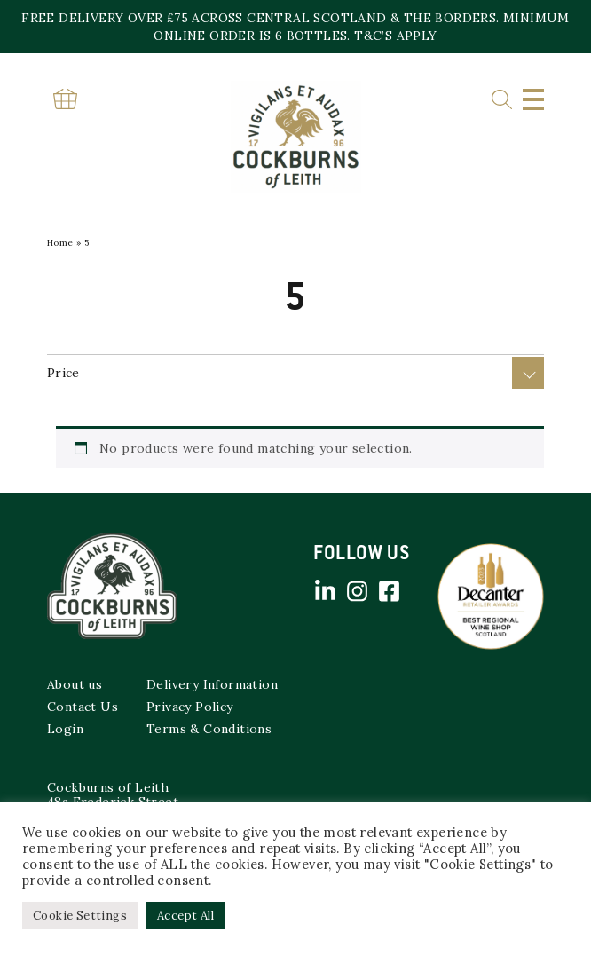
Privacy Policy (189, 707)
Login (65, 729)
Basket (65, 99)
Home (60, 243)
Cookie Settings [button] (80, 915)
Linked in (324, 591)
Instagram (356, 591)
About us (74, 684)
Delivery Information (212, 684)
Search (502, 100)
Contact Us (82, 707)
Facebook (388, 591)
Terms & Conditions (209, 729)
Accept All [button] (185, 915)
